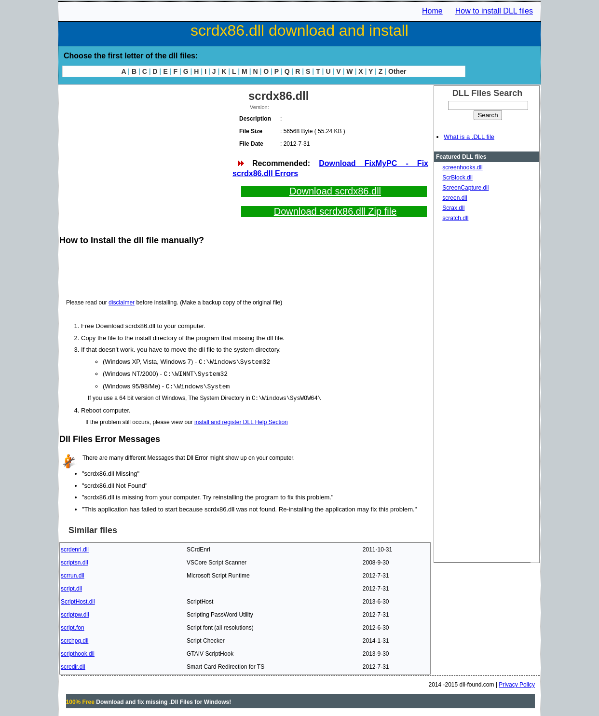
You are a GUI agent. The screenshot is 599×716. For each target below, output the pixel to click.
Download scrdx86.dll (335, 191)
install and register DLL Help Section (241, 420)
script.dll (71, 587)
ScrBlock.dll (457, 177)
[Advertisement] (145, 154)
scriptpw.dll (75, 613)
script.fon (72, 626)
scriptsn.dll (74, 561)
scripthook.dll (78, 652)
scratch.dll (455, 218)
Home (432, 11)
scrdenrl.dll (75, 548)
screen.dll (454, 197)
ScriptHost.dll (78, 600)
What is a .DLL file (469, 136)
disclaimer (122, 302)
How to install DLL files (494, 11)
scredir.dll (73, 665)
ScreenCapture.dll (465, 187)
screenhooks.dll (462, 167)
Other (397, 71)
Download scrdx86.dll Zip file (335, 211)
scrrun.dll (72, 574)
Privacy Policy (517, 683)
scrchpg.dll (74, 639)
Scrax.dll (453, 208)
